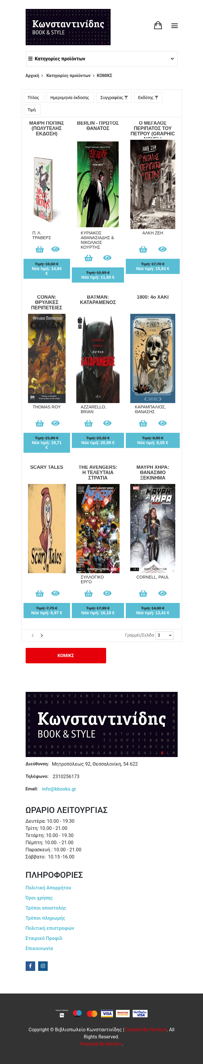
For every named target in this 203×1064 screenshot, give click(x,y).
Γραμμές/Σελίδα (139, 635)
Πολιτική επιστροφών (50, 928)
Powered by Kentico (101, 1044)
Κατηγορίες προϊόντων (56, 59)
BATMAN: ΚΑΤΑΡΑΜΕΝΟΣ (98, 299)
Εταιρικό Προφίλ (44, 938)
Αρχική (32, 75)
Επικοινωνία (39, 948)
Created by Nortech (146, 1029)
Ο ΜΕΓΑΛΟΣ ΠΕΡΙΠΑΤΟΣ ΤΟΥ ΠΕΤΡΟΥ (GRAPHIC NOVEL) (153, 129)
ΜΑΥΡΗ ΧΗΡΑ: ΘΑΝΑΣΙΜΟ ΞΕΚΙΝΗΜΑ (153, 472)
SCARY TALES (46, 467)
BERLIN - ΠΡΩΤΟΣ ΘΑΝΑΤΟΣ (98, 125)
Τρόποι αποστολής (46, 908)
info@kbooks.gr (59, 789)
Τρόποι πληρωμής (45, 918)
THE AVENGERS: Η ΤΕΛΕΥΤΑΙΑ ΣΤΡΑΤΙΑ (98, 472)
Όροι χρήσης (39, 898)
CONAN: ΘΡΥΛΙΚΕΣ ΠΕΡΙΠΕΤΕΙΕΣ (46, 302)
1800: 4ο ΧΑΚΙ (153, 297)
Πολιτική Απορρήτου (48, 888)
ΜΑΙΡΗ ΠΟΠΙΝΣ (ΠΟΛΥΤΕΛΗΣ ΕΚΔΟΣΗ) (46, 128)
